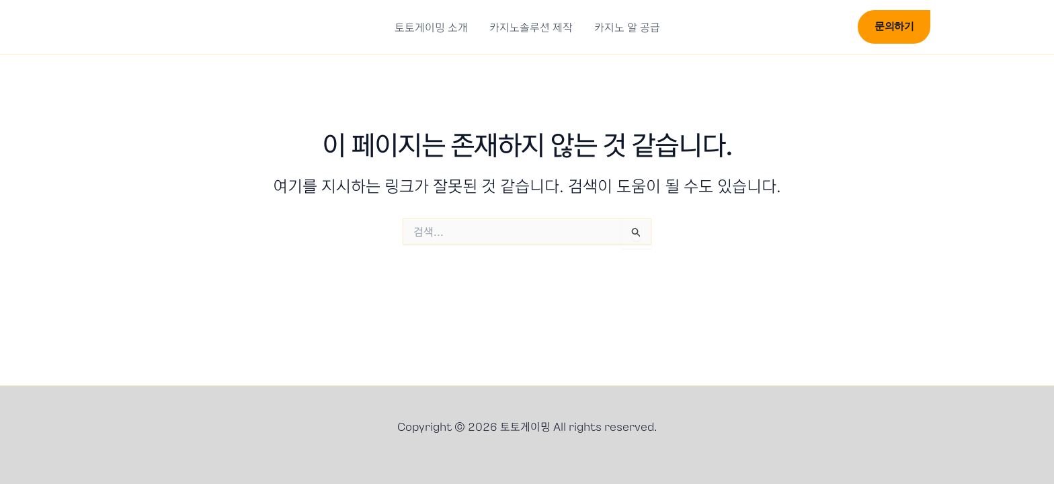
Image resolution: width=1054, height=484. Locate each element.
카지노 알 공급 (627, 27)
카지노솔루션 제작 (531, 27)
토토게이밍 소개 (431, 27)
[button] (836, 29)
